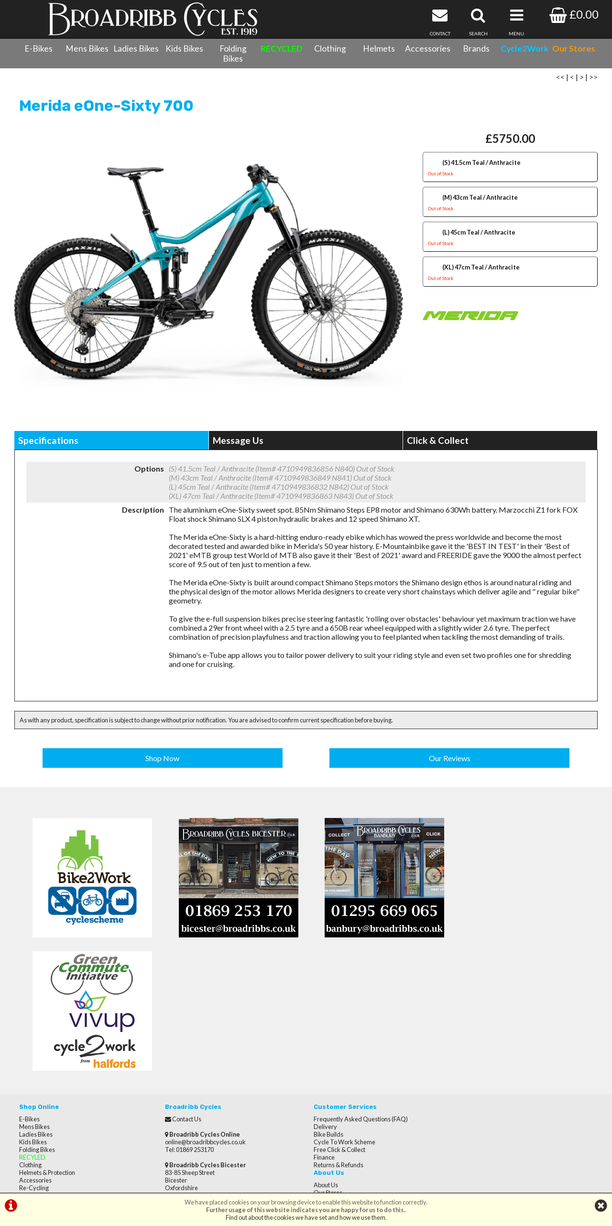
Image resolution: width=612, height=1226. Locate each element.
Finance (321, 1025)
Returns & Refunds (336, 1033)
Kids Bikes (184, 48)
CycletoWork (37, 1102)
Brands (476, 48)
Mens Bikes (87, 48)
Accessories (427, 48)
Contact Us (33, 1079)
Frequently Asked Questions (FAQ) (358, 987)
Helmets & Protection (47, 1040)
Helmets (379, 48)
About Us (469, 987)
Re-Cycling (34, 1056)
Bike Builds (325, 1002)
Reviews (468, 1002)
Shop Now (163, 759)
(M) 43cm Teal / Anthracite (510, 204)
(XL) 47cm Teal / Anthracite (510, 274)
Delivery (322, 995)
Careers (468, 1018)
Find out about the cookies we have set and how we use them (305, 1217)
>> (593, 77)
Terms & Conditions (45, 1086)
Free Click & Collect (336, 1018)
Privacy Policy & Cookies (51, 1094)
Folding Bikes (233, 53)
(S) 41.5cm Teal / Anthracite (510, 170)
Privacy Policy (475, 1033)
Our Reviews (449, 759)
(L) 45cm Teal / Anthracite (510, 239)
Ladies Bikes (136, 48)
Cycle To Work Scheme (341, 1010)
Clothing (330, 48)
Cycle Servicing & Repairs (53, 1071)
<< (560, 77)
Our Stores (33, 1109)
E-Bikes (38, 48)
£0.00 (574, 14)
